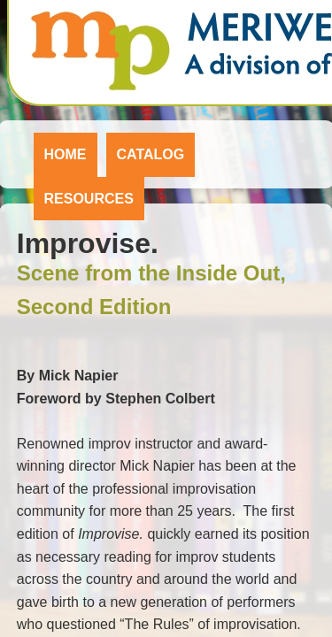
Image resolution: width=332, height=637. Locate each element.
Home (65, 154)
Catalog (151, 154)
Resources (89, 198)
